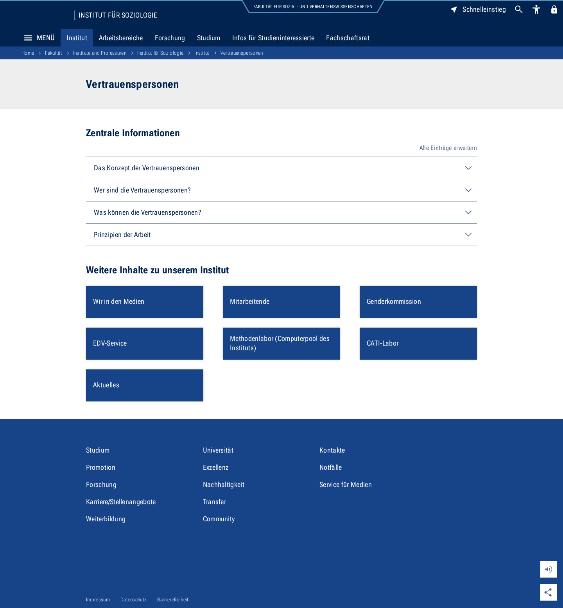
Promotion (100, 467)
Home (28, 53)
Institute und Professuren (99, 53)
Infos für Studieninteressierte (273, 38)
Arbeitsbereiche (121, 38)
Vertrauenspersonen (242, 53)
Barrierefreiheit (172, 600)
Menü (37, 37)
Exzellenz (216, 467)
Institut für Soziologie (118, 15)
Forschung (170, 38)
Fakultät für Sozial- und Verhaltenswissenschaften (313, 6)
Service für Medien (345, 484)
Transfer (214, 501)
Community (219, 519)
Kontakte (332, 450)
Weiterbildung (106, 519)
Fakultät (53, 53)
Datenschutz (133, 600)
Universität (218, 450)
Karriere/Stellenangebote (121, 501)
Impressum (98, 600)
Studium (209, 38)
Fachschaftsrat (347, 38)
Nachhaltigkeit (223, 484)
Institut (76, 38)
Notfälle (330, 467)
